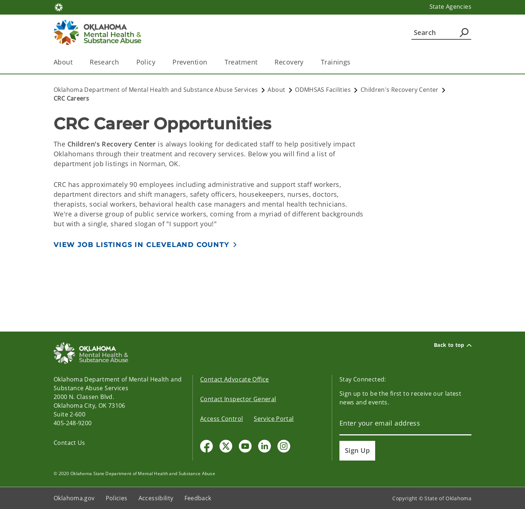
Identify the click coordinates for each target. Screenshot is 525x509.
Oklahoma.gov (74, 498)
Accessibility (156, 498)
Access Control (221, 419)
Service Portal (273, 419)
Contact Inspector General (238, 399)
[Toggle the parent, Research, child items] (121, 62)
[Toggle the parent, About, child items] (75, 62)
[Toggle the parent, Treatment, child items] (259, 62)
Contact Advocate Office (234, 379)
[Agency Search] (464, 32)
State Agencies (450, 7)
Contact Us (69, 443)
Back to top (452, 345)
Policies (117, 498)
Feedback (197, 498)
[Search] (441, 32)
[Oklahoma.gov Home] (59, 6)
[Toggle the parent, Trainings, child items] (353, 62)
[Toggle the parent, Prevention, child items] (209, 62)
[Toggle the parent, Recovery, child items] (306, 62)
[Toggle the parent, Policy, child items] (157, 62)
